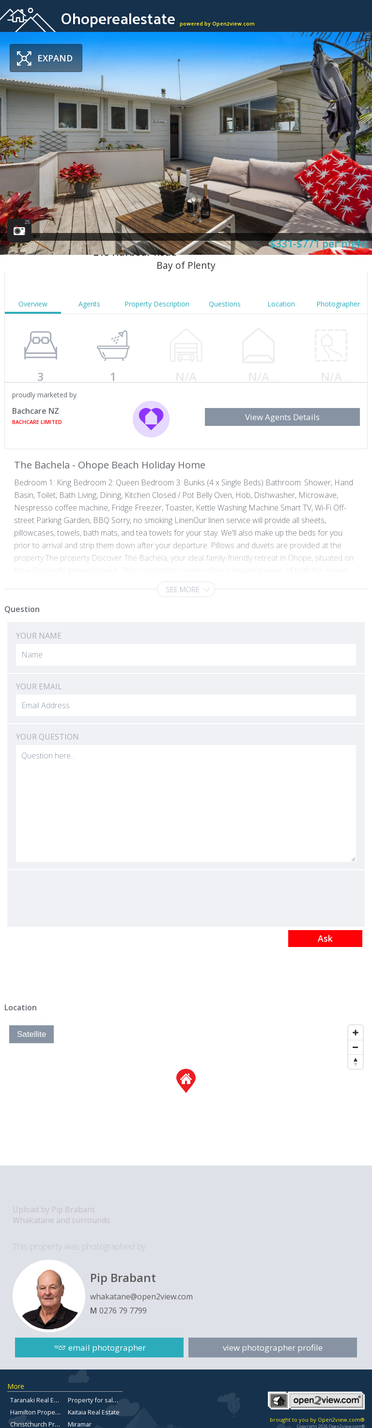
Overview (32, 303)
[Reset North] (355, 1061)
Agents (89, 303)
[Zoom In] (355, 1032)
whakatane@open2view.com (141, 1296)
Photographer (338, 303)
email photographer (107, 1347)
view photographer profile (273, 1347)
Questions (225, 303)
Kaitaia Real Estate (94, 1412)
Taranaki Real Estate (39, 1400)
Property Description (156, 303)
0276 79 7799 (123, 1310)
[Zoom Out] (355, 1047)
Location (281, 303)
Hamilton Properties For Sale (51, 1412)
